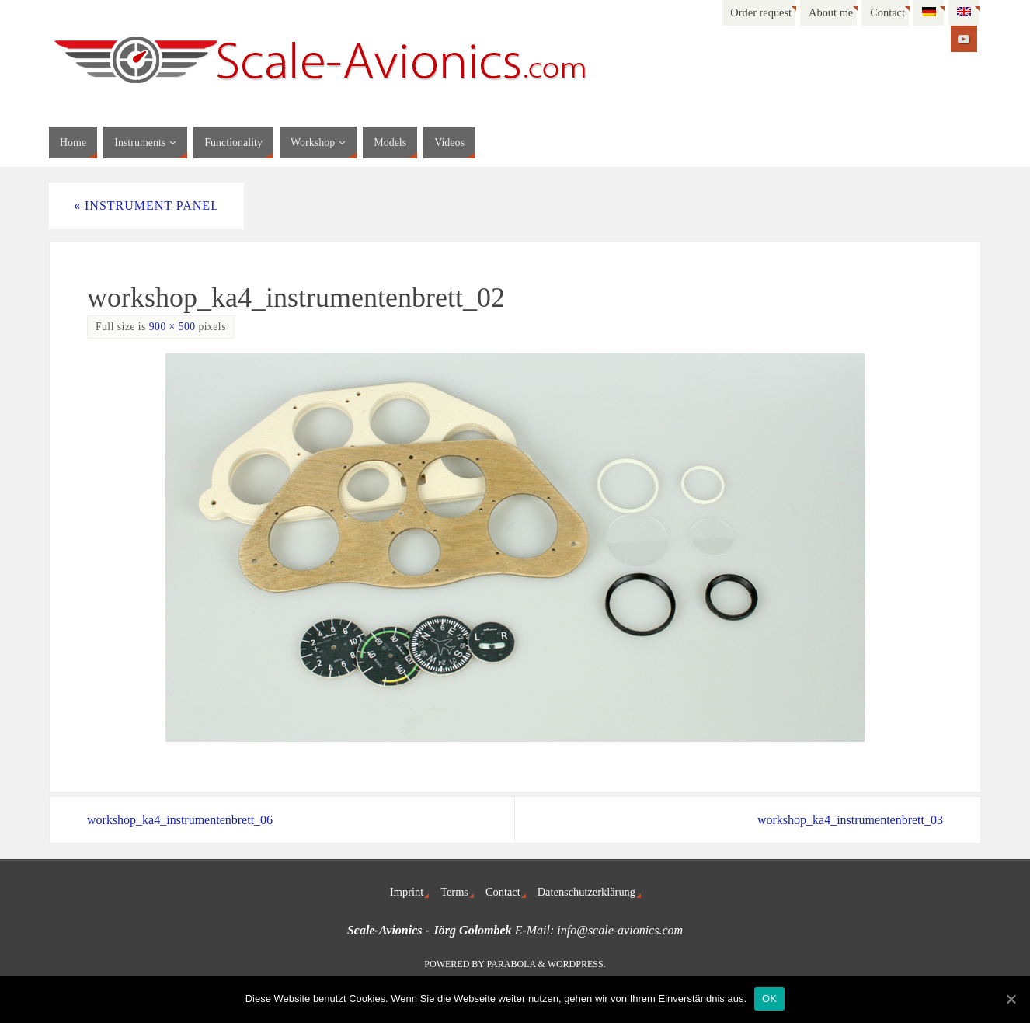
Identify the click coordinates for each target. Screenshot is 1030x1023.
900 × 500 (172, 326)
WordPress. (577, 964)
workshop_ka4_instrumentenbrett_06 (180, 819)
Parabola (511, 964)
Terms (454, 892)
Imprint (406, 892)
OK (769, 998)
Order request (761, 12)
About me (831, 12)
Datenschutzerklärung (586, 892)
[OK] (1010, 999)
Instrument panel (146, 205)
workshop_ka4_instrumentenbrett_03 (850, 819)
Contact (887, 12)
